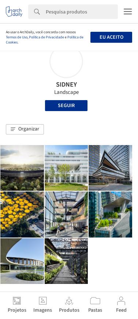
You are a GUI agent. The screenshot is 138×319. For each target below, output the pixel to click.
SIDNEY (66, 84)
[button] (25, 129)
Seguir (66, 105)
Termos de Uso (16, 37)
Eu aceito (111, 37)
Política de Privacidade (46, 37)
